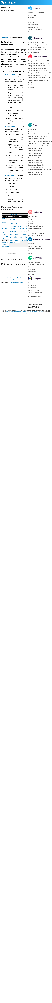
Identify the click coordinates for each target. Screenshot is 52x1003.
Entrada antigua (21, 278)
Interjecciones (32, 32)
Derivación (31, 274)
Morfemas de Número (35, 226)
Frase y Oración (33, 131)
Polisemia (31, 269)
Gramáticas (9, 2)
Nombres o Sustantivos (36, 13)
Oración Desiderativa (35, 160)
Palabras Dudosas (34, 290)
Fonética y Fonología (41, 239)
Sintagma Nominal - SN (36, 42)
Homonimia (32, 271)
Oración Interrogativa (35, 150)
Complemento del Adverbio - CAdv (39, 66)
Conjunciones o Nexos (35, 29)
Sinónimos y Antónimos (36, 264)
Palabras (36, 8)
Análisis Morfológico (35, 235)
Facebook (40, 311)
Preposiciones (33, 25)
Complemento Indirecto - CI (37, 70)
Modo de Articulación (35, 248)
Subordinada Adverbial (35, 167)
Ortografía (37, 279)
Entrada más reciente (7, 278)
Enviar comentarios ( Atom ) (16, 282)
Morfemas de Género (35, 228)
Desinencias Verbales (35, 231)
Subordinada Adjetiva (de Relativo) (39, 170)
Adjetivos (31, 17)
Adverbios (31, 22)
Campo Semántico (34, 262)
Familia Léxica (33, 267)
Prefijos (30, 219)
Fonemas (31, 243)
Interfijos (31, 223)
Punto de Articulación (35, 246)
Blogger (26, 313)
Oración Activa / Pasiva (36, 139)
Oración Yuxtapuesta (35, 174)
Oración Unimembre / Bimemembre (40, 141)
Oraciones (37, 125)
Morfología (37, 212)
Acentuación (32, 285)
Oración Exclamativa (35, 153)
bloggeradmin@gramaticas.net (13, 311)
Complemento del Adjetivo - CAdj (39, 63)
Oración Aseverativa (35, 148)
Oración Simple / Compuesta (37, 136)
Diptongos (31, 251)
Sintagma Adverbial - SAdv (37, 49)
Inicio (14, 278)
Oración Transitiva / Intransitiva (38, 143)
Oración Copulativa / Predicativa (39, 146)
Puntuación (32, 287)
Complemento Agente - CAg (37, 75)
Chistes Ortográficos (35, 292)
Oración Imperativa (34, 155)
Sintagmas (37, 38)
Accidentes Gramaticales (36, 233)
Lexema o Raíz (33, 216)
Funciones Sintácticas (42, 57)
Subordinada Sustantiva (36, 165)
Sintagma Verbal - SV (35, 52)
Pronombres (32, 15)
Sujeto (30, 85)
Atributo (30, 82)
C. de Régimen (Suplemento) (38, 80)
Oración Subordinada (35, 162)
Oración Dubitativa (34, 158)
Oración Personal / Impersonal (38, 134)
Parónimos (9, 176)
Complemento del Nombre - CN (38, 61)
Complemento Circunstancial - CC (39, 73)
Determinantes (33, 27)
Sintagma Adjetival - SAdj (36, 47)
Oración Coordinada (35, 172)
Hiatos (30, 253)
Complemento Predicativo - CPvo (39, 77)
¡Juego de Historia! (34, 296)
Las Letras (31, 283)
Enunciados (32, 129)
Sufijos (30, 221)
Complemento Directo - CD (37, 68)
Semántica (37, 258)
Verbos (30, 20)
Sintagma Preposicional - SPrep (39, 45)
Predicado (31, 87)
